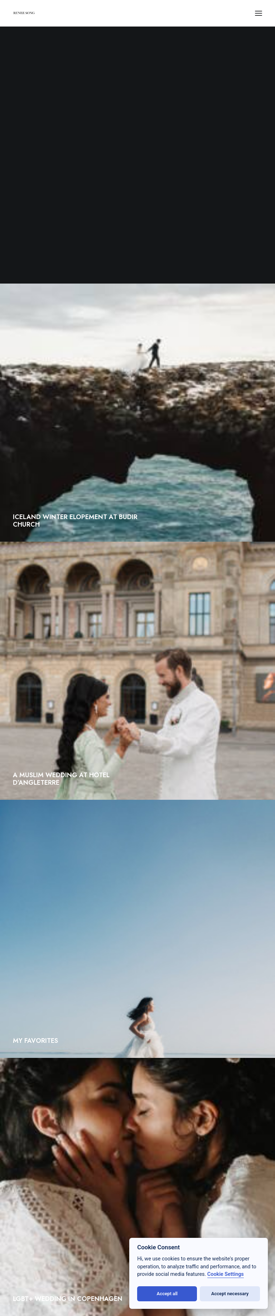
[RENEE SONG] (24, 14)
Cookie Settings (225, 1274)
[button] (258, 13)
